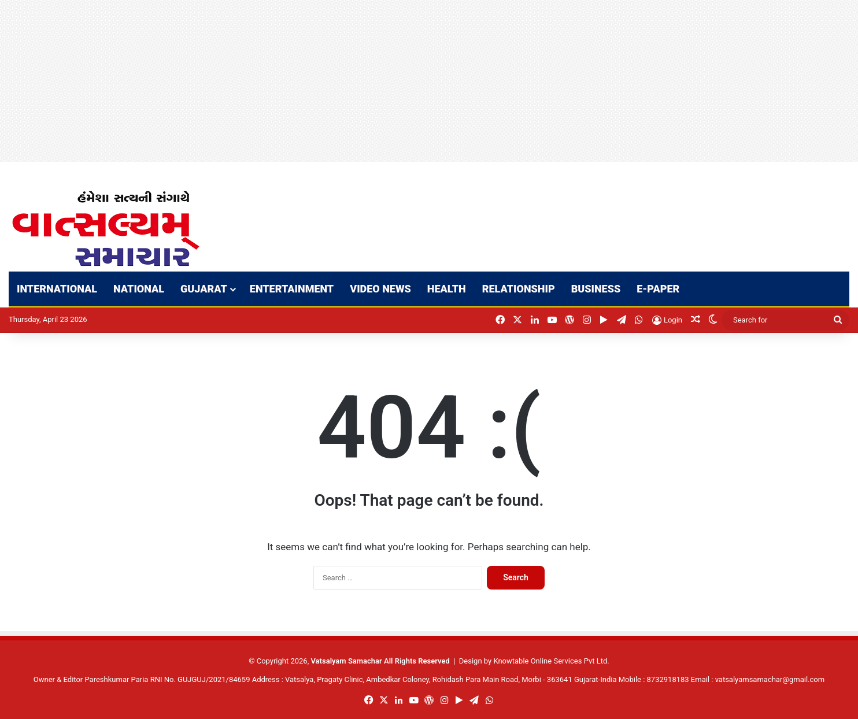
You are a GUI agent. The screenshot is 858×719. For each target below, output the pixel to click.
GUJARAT (203, 289)
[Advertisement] (347, 81)
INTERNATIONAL (57, 289)
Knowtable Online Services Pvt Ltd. (551, 661)
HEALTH (446, 289)
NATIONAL (138, 289)
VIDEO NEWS (380, 289)
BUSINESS (596, 289)
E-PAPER (658, 289)
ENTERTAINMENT (292, 289)
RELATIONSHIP (518, 289)
